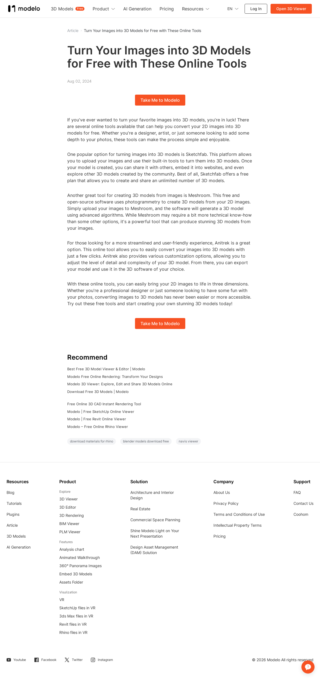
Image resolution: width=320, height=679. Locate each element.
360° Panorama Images (80, 565)
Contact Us (303, 503)
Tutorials (14, 503)
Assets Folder (71, 582)
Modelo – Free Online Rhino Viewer (97, 426)
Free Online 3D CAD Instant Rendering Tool (104, 404)
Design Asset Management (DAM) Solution (154, 550)
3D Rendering (71, 515)
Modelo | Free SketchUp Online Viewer (100, 411)
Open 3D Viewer (291, 8)
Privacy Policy (226, 503)
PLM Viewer (69, 531)
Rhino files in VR (73, 632)
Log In (256, 8)
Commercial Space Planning (155, 519)
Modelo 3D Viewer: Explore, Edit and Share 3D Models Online (119, 384)
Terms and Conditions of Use (239, 514)
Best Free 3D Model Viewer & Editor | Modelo (106, 369)
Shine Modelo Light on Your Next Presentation (154, 533)
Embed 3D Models (75, 574)
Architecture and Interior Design (152, 495)
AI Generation (19, 547)
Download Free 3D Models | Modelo (98, 391)
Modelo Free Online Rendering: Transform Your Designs (115, 376)
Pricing (219, 536)
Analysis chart (71, 549)
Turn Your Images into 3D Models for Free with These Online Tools (142, 30)
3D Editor (67, 507)
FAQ (297, 492)
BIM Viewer (69, 523)
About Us (221, 492)
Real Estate (140, 508)
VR (61, 599)
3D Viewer (68, 499)
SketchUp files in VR (77, 607)
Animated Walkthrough (79, 557)
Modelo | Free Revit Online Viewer (96, 419)
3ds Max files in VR (76, 616)
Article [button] (72, 30)
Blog (10, 492)
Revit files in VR (73, 624)
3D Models (16, 536)
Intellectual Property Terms (237, 525)
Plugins (13, 514)
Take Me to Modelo (160, 100)
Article (12, 525)
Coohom (300, 514)
